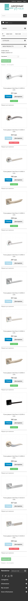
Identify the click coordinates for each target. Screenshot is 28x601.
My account (5, 588)
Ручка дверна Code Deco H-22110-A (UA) (14, 498)
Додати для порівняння (8, 105)
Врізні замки (18, 33)
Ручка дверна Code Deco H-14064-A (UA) (14, 457)
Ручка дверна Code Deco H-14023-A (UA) (14, 89)
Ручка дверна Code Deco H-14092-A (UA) (14, 172)
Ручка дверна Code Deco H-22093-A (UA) (14, 373)
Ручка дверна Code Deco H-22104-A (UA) (14, 536)
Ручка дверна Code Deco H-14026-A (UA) (14, 130)
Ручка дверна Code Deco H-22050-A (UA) (14, 293)
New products (8, 46)
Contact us (14, 1)
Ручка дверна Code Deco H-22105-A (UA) (14, 415)
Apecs (3, 35)
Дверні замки (9, 33)
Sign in (24, 1)
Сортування (4, 56)
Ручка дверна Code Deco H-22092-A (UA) (14, 332)
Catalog (6, 40)
